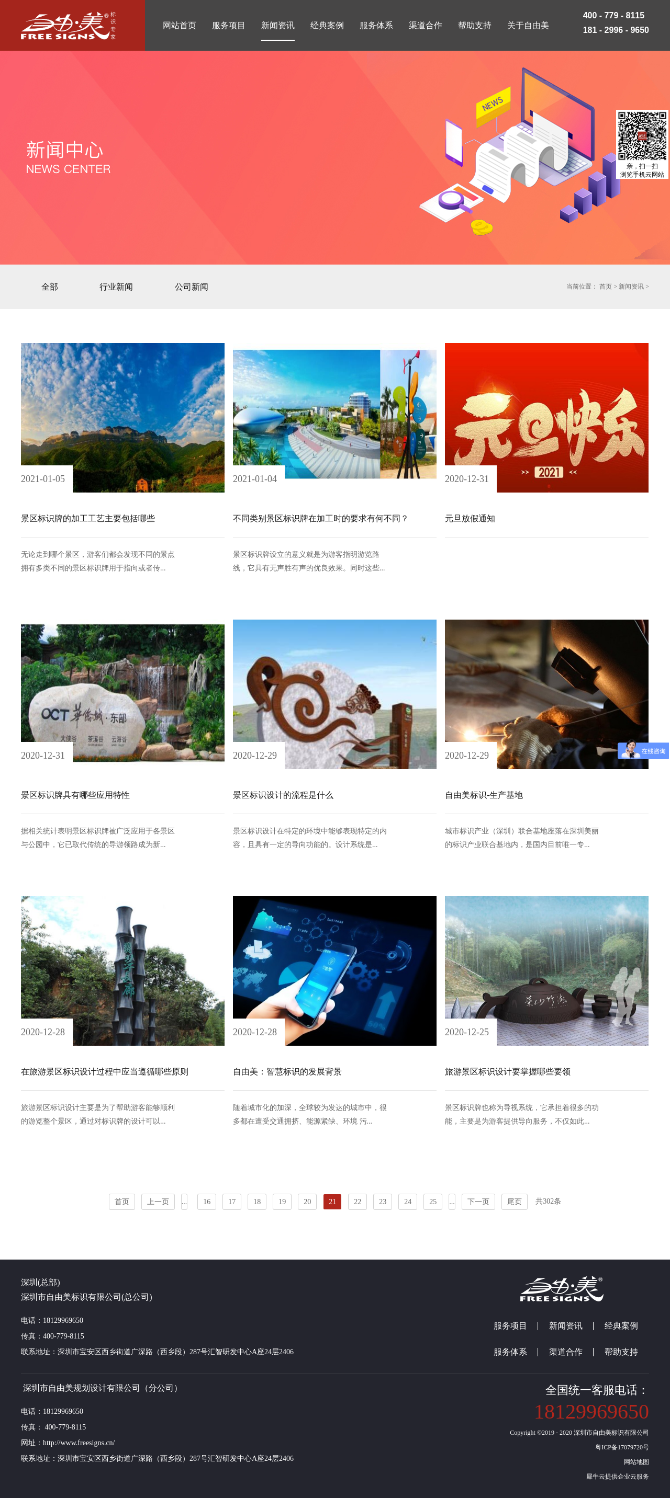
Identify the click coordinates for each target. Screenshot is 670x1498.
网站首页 (179, 25)
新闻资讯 (631, 286)
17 (232, 1202)
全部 (49, 286)
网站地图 (635, 1462)
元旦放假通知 (470, 518)
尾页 (514, 1202)
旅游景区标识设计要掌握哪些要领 (508, 1071)
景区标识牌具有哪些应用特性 (75, 795)
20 (307, 1202)
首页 (122, 1202)
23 (382, 1202)
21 (332, 1202)
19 (282, 1202)
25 (433, 1202)
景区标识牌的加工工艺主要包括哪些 (88, 518)
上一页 (158, 1202)
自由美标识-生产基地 (484, 795)
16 (206, 1202)
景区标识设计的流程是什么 (283, 795)
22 (357, 1202)
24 (407, 1202)
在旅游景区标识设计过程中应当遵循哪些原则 (104, 1071)
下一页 (478, 1202)
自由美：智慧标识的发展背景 (287, 1071)
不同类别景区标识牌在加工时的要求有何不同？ (321, 518)
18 (257, 1202)
